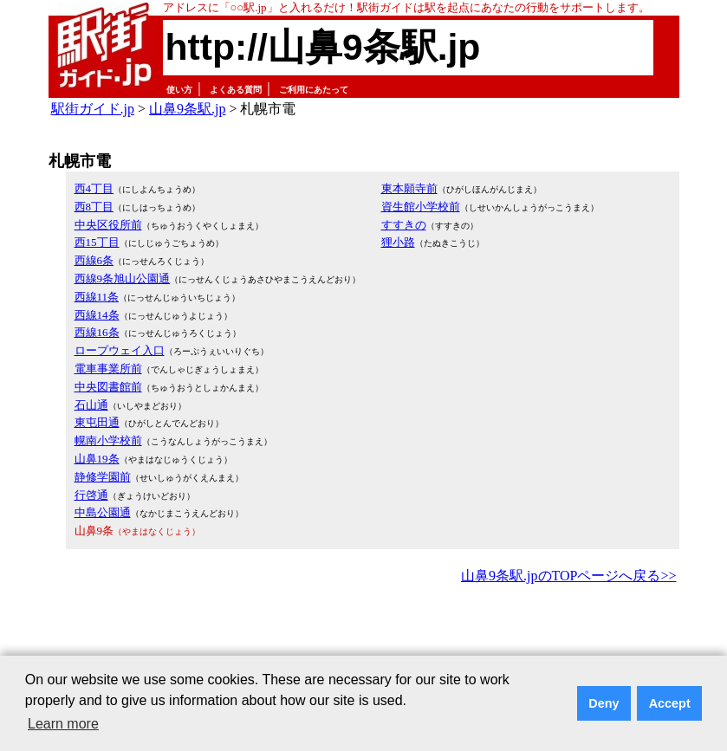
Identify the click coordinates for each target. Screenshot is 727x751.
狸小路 (398, 242)
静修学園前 (103, 476)
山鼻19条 (97, 458)
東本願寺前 (409, 188)
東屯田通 (97, 422)
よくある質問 (236, 89)
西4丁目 (94, 188)
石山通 (91, 404)
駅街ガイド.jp (92, 108)
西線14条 (97, 314)
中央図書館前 (108, 386)
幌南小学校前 (108, 440)
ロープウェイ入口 (120, 350)
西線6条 (94, 260)
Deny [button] (603, 703)
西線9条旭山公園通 (123, 278)
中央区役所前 (108, 224)
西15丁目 (97, 242)
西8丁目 (94, 206)
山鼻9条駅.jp (187, 108)
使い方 (179, 89)
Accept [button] (670, 703)
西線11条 (97, 296)
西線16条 (97, 332)
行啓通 (91, 495)
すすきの (403, 224)
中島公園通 (103, 512)
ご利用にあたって (313, 89)
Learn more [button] (63, 723)
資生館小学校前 (420, 206)
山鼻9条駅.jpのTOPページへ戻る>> (568, 575)
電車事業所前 (108, 368)
